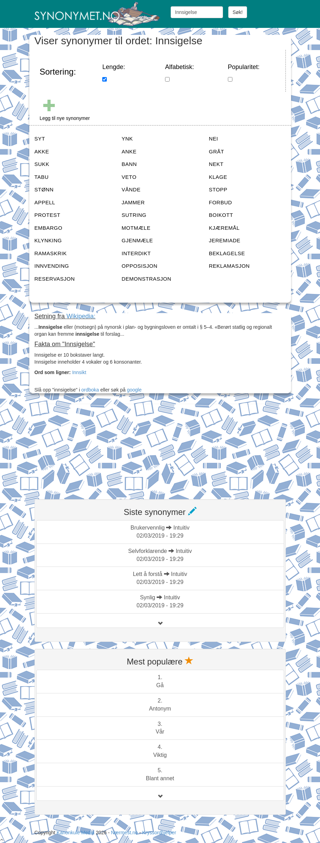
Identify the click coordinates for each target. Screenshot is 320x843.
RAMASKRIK (51, 253)
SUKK (42, 164)
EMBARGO (48, 228)
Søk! (238, 12)
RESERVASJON (55, 279)
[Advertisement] (87, 447)
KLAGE (218, 177)
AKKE (42, 151)
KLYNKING (48, 240)
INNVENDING (52, 266)
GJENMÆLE (137, 240)
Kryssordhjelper (159, 832)
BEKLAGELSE (227, 253)
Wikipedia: (81, 316)
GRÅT (216, 151)
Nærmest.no (124, 832)
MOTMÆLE (136, 228)
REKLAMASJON (229, 266)
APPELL (45, 202)
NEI (213, 139)
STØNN (44, 189)
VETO (129, 177)
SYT (40, 139)
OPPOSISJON (140, 266)
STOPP (218, 189)
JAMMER (133, 202)
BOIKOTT (221, 215)
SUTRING (134, 215)
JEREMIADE (224, 240)
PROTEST (47, 215)
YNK (127, 139)
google (134, 390)
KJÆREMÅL (224, 228)
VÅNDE (131, 189)
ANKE (129, 151)
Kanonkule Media (76, 832)
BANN (129, 164)
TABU (42, 177)
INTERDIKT (136, 253)
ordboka (89, 390)
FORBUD (220, 202)
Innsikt (79, 372)
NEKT (216, 164)
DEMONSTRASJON (146, 279)
